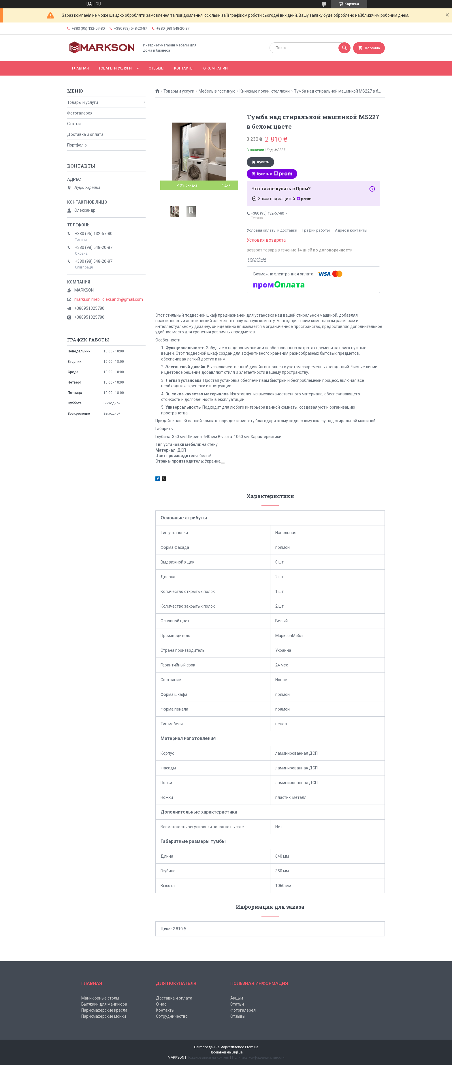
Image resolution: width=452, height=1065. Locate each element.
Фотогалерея (80, 113)
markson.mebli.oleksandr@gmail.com (108, 299)
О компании (215, 68)
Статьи (74, 123)
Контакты (183, 68)
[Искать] (344, 47)
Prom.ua (251, 1047)
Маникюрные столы (100, 998)
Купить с (274, 173)
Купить (263, 162)
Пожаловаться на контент (208, 1057)
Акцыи (236, 998)
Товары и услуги (115, 68)
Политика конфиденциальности (258, 1057)
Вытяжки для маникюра (104, 1004)
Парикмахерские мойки (103, 1016)
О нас (161, 1004)
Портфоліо (77, 145)
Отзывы (156, 68)
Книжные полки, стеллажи (265, 91)
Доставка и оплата (85, 134)
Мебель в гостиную (217, 91)
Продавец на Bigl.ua (226, 1052)
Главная (80, 68)
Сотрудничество (172, 1016)
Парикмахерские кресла (104, 1010)
